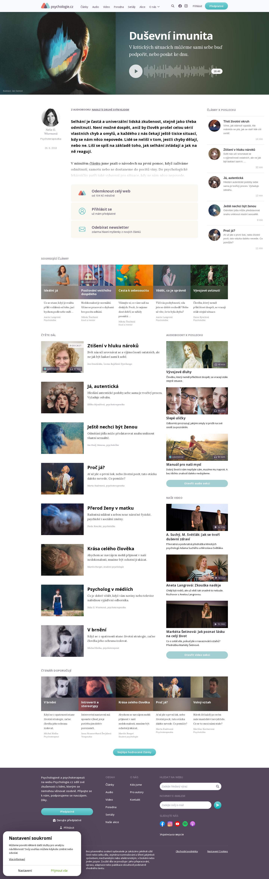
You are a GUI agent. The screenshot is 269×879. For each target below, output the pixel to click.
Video (106, 7)
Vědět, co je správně (171, 290)
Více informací (17, 859)
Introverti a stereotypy (90, 704)
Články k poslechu (221, 110)
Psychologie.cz (57, 6)
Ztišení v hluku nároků (239, 149)
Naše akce (112, 822)
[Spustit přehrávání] (136, 71)
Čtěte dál (48, 335)
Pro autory (137, 792)
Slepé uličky (175, 418)
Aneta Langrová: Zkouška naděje (193, 585)
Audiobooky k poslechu (184, 335)
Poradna (119, 7)
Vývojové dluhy (179, 372)
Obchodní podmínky (187, 851)
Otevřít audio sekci (197, 483)
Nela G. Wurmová (51, 131)
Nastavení (25, 871)
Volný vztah (202, 702)
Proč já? (229, 230)
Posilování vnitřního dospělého (96, 292)
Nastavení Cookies (217, 851)
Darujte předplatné (67, 820)
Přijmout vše (59, 871)
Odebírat (217, 805)
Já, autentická (233, 178)
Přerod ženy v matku (110, 508)
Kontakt (135, 799)
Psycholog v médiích (110, 589)
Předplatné (216, 6)
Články (84, 7)
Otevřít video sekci (197, 655)
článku (95, 163)
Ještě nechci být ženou (239, 206)
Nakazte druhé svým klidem (110, 109)
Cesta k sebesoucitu (134, 290)
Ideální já (51, 290)
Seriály (131, 7)
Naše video (174, 498)
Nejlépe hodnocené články (134, 752)
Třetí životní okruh (236, 121)
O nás (152, 7)
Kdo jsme (136, 784)
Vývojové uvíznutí (206, 290)
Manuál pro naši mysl (183, 464)
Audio (95, 7)
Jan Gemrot (17, 91)
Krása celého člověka (110, 548)
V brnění (96, 630)
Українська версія (172, 834)
